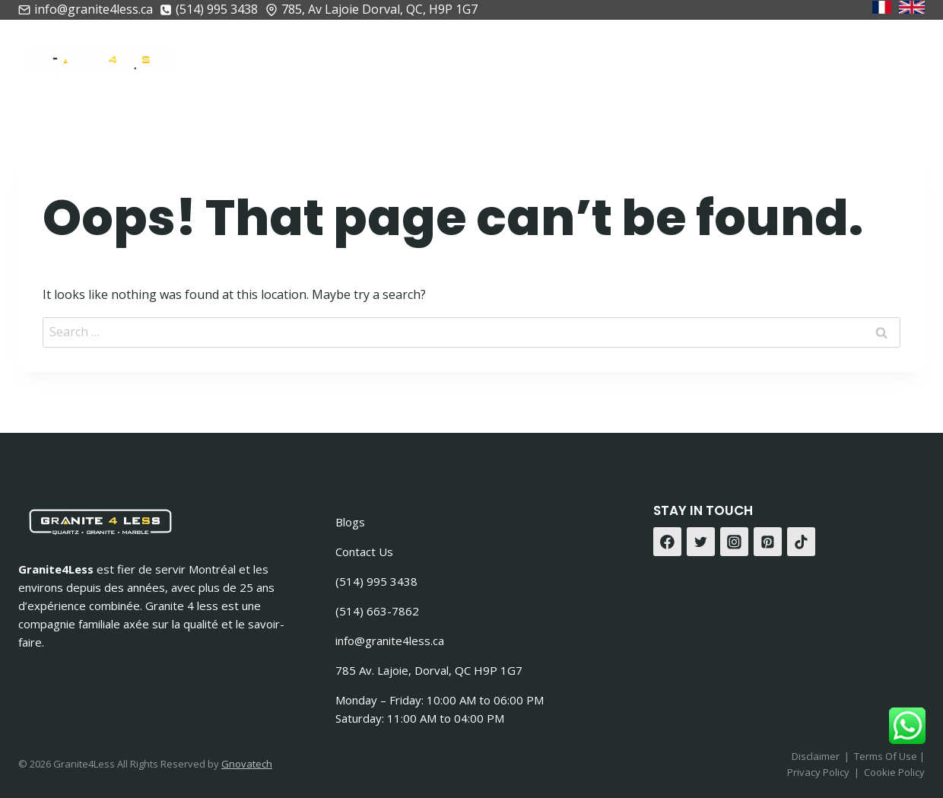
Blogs (350, 521)
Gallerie (777, 57)
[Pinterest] (768, 541)
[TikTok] (801, 541)
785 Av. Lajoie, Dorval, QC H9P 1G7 (428, 670)
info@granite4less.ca (389, 640)
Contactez (872, 57)
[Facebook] (667, 541)
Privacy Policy (818, 772)
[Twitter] (701, 541)
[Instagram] (734, 541)
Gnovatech (246, 764)
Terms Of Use (886, 756)
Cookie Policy (894, 772)
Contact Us (364, 551)
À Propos (359, 57)
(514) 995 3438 (376, 581)
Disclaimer (816, 756)
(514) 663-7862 (377, 610)
